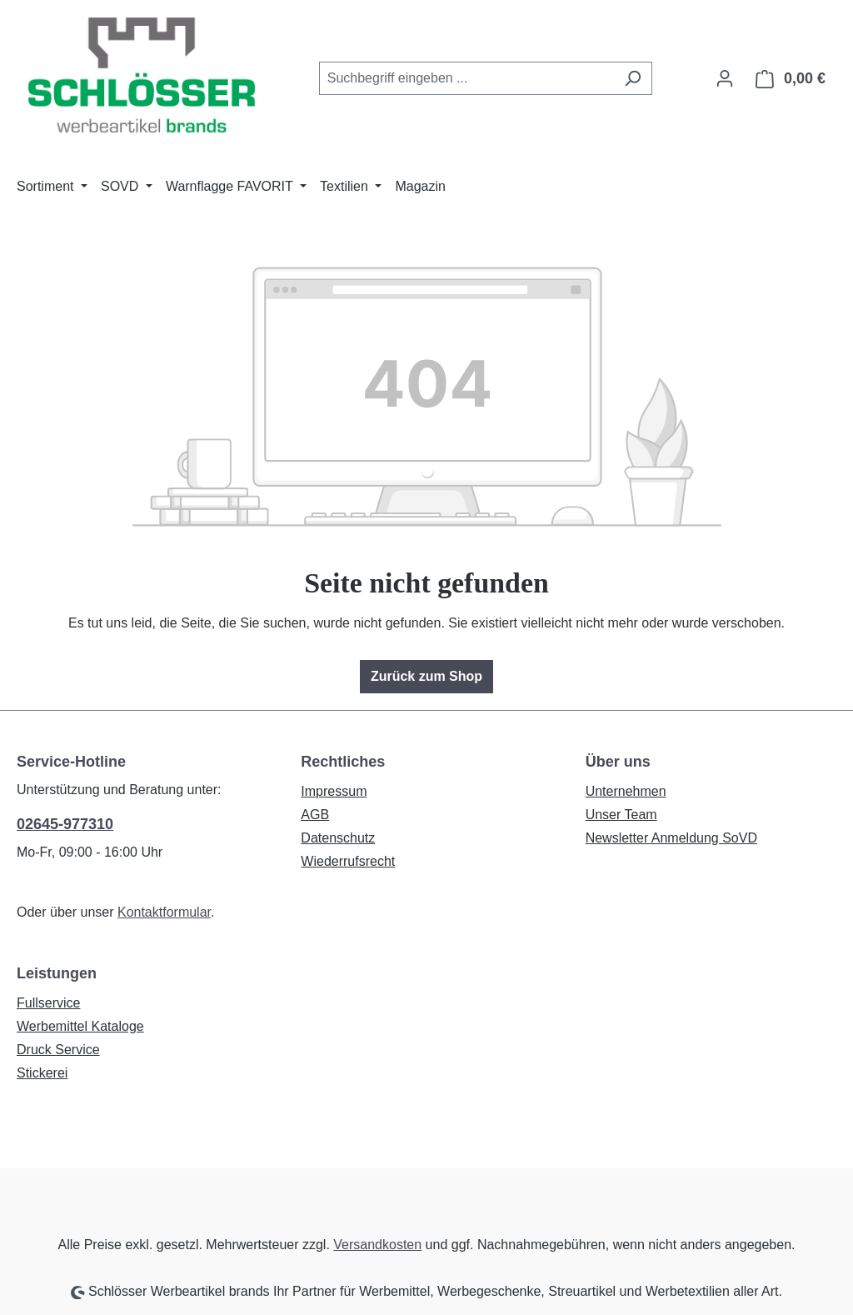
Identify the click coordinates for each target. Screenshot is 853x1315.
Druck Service (58, 1049)
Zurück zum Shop (426, 676)
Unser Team (621, 815)
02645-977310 (65, 824)
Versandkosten (377, 1245)
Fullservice (48, 1003)
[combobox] (466, 78)
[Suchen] (632, 78)
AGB (315, 815)
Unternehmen (626, 791)
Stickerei (42, 1073)
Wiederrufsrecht (348, 861)
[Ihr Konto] (725, 78)
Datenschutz (338, 838)
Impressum (334, 791)
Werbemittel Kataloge (80, 1026)
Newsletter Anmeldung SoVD (671, 838)
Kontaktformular (164, 912)
